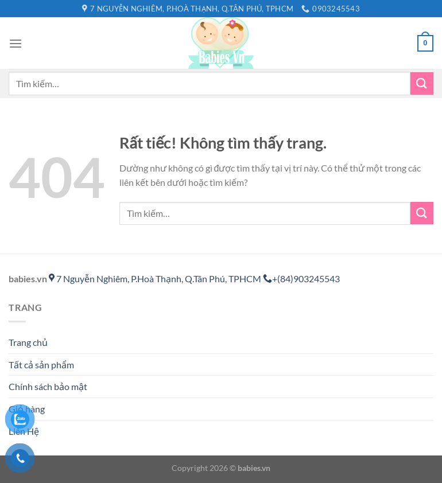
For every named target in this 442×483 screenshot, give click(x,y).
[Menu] (15, 43)
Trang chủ (28, 342)
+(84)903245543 (301, 278)
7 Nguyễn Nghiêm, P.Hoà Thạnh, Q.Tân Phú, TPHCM (156, 278)
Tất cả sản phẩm (41, 364)
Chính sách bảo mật (48, 386)
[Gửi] (421, 83)
